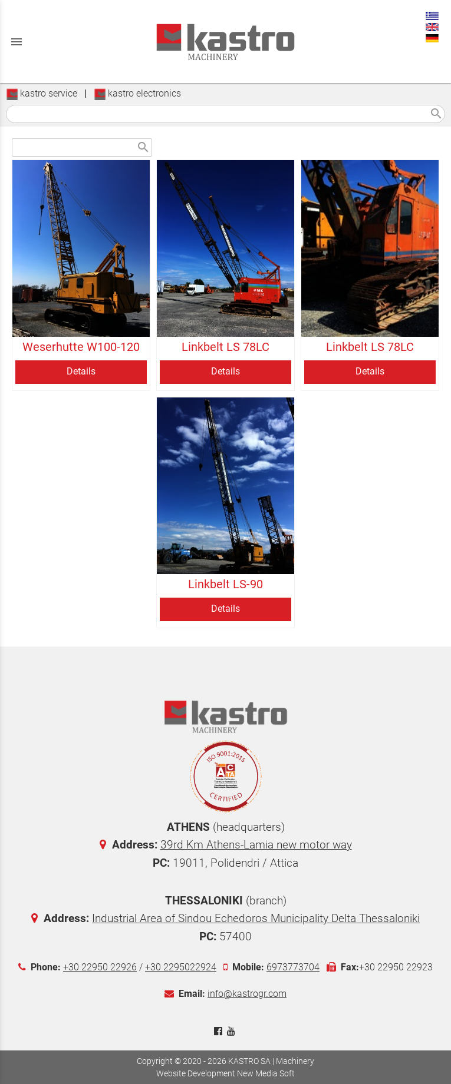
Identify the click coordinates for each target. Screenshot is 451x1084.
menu (16, 42)
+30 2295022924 (180, 967)
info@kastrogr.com (247, 993)
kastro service (41, 93)
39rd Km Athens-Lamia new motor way (256, 844)
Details (81, 371)
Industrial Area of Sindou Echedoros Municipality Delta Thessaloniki (256, 918)
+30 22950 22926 (100, 967)
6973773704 (293, 967)
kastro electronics (137, 93)
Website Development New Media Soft (225, 1073)
